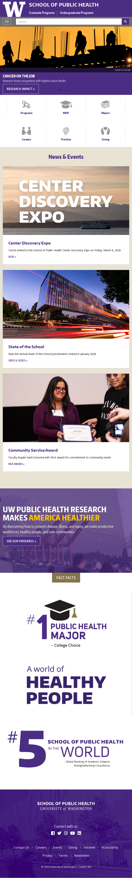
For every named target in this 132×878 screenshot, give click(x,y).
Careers (26, 139)
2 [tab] (66, 90)
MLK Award (15, 464)
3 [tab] (72, 90)
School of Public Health (64, 5)
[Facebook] (53, 833)
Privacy (47, 855)
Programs (26, 113)
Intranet (89, 847)
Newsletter (82, 855)
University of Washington (14, 8)
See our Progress (20, 541)
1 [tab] (60, 90)
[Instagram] (66, 833)
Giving (105, 139)
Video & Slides (16, 360)
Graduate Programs (42, 12)
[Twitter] (59, 833)
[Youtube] (72, 833)
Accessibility (110, 847)
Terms (63, 855)
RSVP (11, 256)
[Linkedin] (79, 833)
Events (57, 847)
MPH (66, 113)
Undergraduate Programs (77, 12)
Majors (105, 113)
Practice (66, 139)
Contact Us (21, 847)
